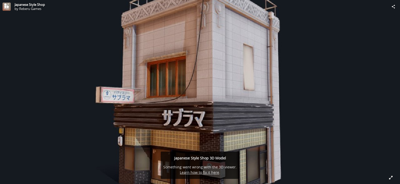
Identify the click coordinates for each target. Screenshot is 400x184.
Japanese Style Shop (30, 4)
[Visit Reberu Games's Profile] (7, 7)
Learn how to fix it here (199, 172)
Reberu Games (30, 8)
